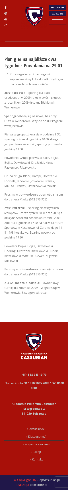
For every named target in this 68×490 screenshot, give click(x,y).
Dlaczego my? (37, 437)
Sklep (37, 452)
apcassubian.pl (50, 480)
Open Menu (57, 21)
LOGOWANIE (57, 7)
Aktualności (37, 429)
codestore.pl (38, 485)
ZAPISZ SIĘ (57, 13)
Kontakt (37, 459)
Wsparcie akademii (37, 444)
